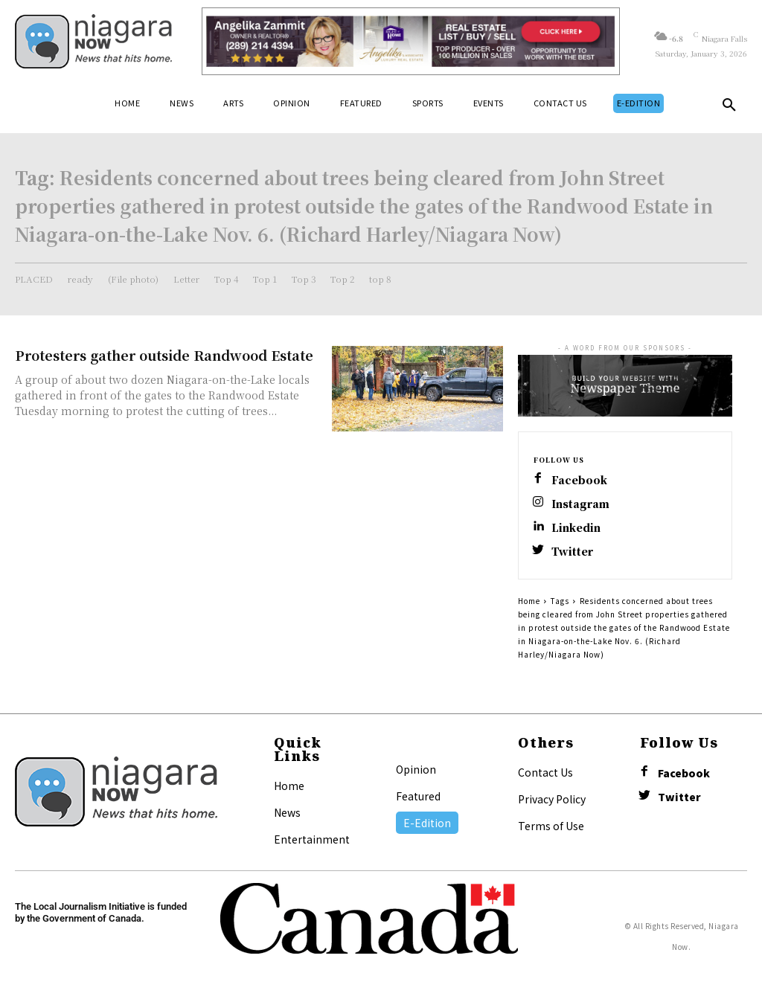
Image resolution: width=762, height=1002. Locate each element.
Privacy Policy (552, 798)
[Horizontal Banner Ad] (410, 41)
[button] (729, 108)
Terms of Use (551, 825)
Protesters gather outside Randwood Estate (164, 354)
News (287, 812)
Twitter (572, 551)
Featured (418, 796)
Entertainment (312, 839)
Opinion (416, 769)
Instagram (580, 504)
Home (529, 600)
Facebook (579, 480)
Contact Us (545, 772)
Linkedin (576, 527)
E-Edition (427, 822)
